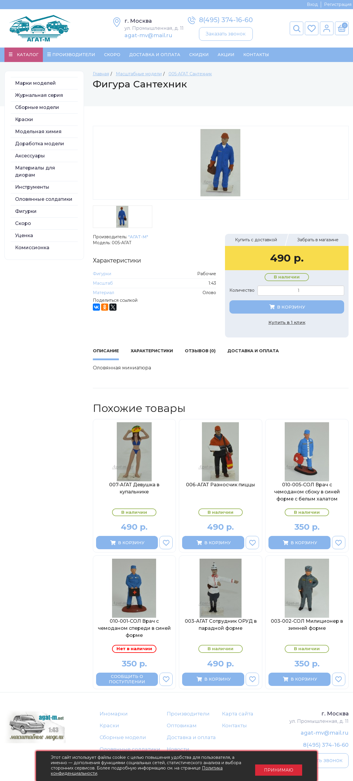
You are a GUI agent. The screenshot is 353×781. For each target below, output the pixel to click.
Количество (242, 291)
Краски (24, 120)
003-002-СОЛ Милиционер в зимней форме (307, 625)
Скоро (112, 55)
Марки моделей (35, 84)
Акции (226, 55)
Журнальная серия (39, 96)
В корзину (286, 307)
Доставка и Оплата (154, 55)
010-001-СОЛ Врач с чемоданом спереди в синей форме (134, 629)
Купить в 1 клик (286, 323)
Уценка (24, 236)
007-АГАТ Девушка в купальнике (134, 488)
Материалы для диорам (35, 172)
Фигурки (26, 212)
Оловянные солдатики (43, 200)
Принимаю (278, 766)
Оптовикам (182, 726)
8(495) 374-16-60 (226, 20)
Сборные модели (37, 108)
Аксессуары (30, 156)
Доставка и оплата (191, 738)
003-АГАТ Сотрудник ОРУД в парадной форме (221, 625)
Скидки (199, 55)
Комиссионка (32, 248)
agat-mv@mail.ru (148, 35)
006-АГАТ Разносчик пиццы (220, 485)
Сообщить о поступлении (127, 680)
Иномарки (114, 714)
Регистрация (338, 4)
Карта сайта (237, 714)
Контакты (256, 55)
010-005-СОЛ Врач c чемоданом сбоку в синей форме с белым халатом (307, 492)
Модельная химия (38, 132)
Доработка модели (39, 144)
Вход (312, 4)
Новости (178, 750)
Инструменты (32, 187)
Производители (188, 714)
